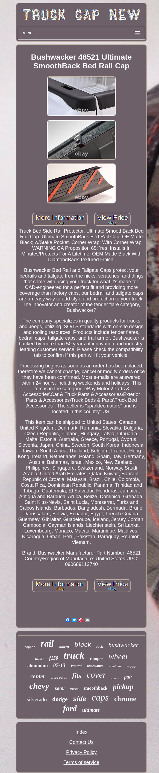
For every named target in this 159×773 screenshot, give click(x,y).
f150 (53, 658)
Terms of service (81, 762)
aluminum (37, 665)
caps (100, 697)
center (38, 676)
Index (81, 732)
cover (96, 675)
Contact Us (81, 742)
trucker (131, 666)
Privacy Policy (81, 752)
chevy (39, 686)
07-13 (59, 665)
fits (76, 676)
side (79, 698)
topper (29, 647)
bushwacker (123, 645)
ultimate (91, 710)
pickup (123, 687)
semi (59, 688)
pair (128, 677)
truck (74, 655)
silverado (37, 699)
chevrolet (59, 677)
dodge (59, 699)
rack (99, 646)
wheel (118, 656)
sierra (64, 647)
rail (47, 644)
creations (115, 666)
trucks (74, 689)
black (82, 644)
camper (96, 658)
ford (70, 708)
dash (39, 658)
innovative (95, 666)
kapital (76, 666)
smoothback (96, 688)
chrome (125, 698)
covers (115, 678)
